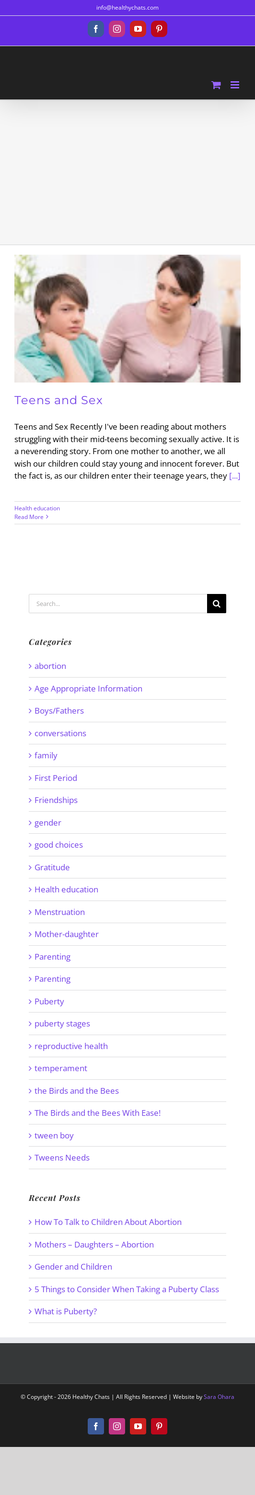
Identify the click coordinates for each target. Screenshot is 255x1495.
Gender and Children (73, 1266)
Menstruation (60, 911)
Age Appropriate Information (88, 688)
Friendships (56, 799)
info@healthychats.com (127, 7)
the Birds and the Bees (77, 1090)
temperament (61, 1068)
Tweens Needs (62, 1157)
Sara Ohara (219, 1397)
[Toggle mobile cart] (216, 85)
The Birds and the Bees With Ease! (98, 1112)
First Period (56, 777)
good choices (59, 844)
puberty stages (62, 1023)
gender (48, 822)
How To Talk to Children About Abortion (108, 1221)
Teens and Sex (58, 400)
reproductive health (71, 1045)
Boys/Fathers (59, 710)
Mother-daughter (67, 933)
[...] (235, 475)
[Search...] (118, 603)
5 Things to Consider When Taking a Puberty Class (127, 1289)
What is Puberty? (66, 1311)
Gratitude (52, 867)
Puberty (49, 1001)
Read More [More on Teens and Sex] (29, 517)
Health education (37, 508)
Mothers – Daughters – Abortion (94, 1244)
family (46, 755)
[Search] (216, 603)
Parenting (52, 956)
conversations (60, 733)
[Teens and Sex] (127, 319)
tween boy (54, 1135)
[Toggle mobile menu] (236, 85)
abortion (50, 665)
